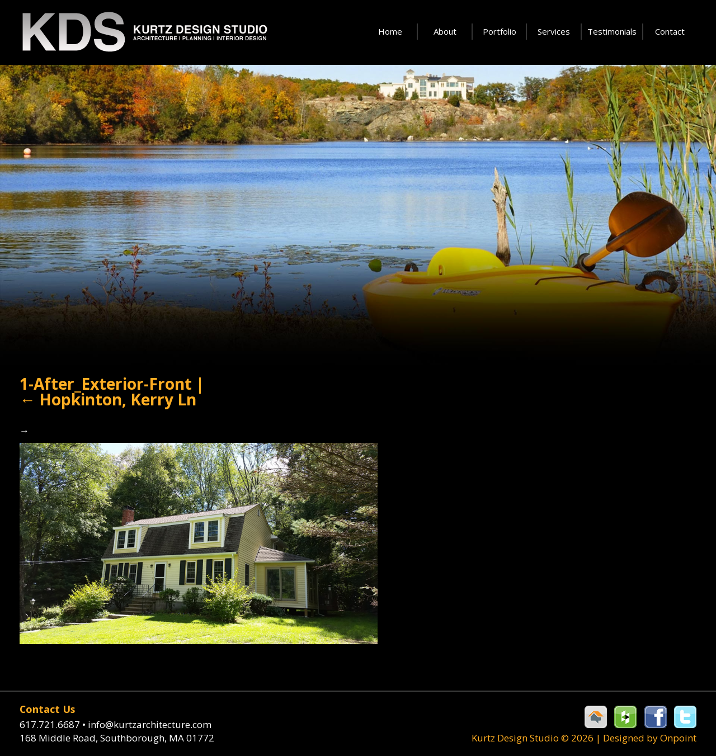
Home (390, 31)
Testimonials (612, 31)
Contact (670, 31)
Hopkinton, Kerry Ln (108, 399)
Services (554, 31)
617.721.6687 (54, 724)
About (445, 31)
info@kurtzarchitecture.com (149, 724)
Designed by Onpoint (649, 737)
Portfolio (499, 31)
